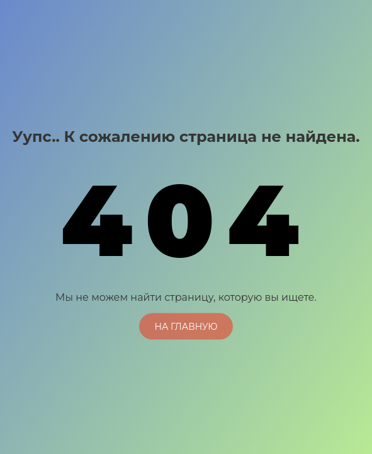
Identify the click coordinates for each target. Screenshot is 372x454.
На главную (185, 326)
